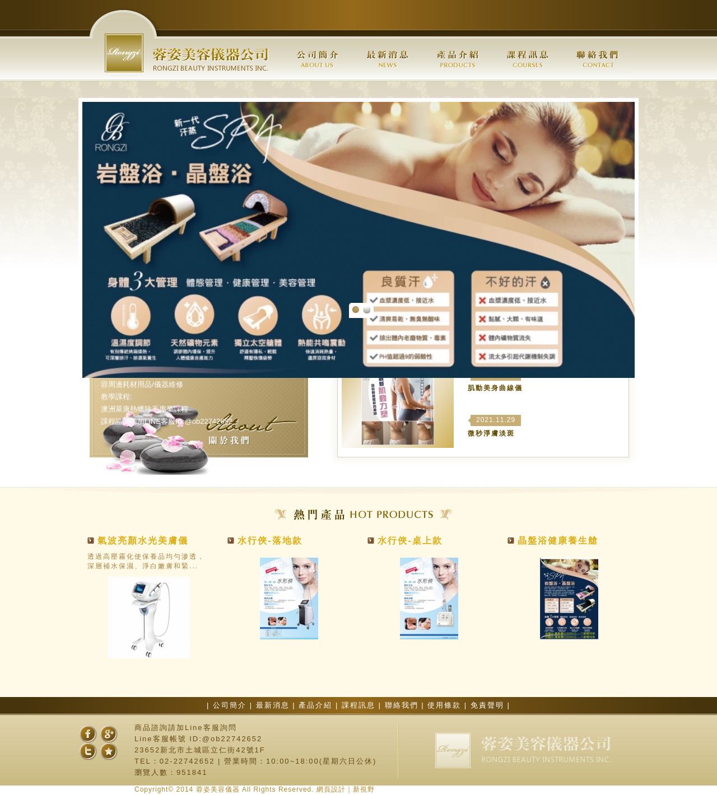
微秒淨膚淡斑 (491, 433)
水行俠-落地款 (270, 540)
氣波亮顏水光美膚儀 (142, 540)
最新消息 (274, 705)
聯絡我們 (403, 705)
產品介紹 (317, 705)
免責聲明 (489, 705)
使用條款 (445, 705)
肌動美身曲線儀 (495, 388)
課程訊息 (360, 705)
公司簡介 (231, 705)
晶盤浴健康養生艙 (558, 540)
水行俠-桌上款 (410, 540)
